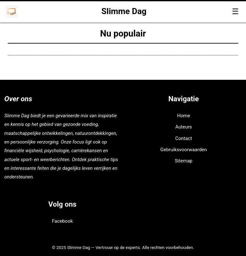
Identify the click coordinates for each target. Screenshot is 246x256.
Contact (183, 138)
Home (183, 116)
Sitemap (184, 161)
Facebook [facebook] (62, 221)
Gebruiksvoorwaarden (183, 150)
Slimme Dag (124, 11)
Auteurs (183, 127)
